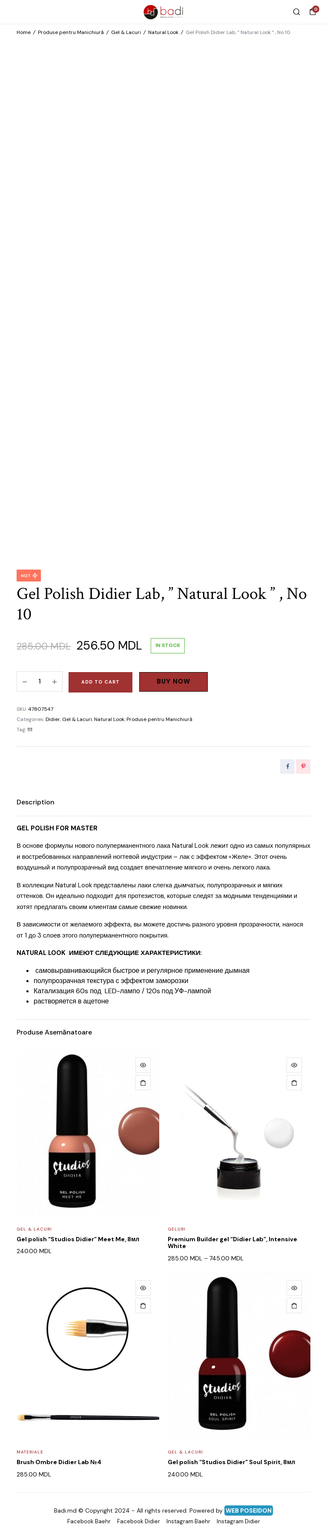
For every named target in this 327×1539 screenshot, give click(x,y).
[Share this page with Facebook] (287, 766)
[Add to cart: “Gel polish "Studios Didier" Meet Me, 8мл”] (143, 1082)
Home (24, 32)
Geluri (177, 1229)
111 (29, 729)
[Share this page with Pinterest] (303, 766)
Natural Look (163, 32)
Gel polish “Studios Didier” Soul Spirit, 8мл (231, 1462)
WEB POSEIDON (249, 1510)
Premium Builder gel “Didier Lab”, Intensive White (232, 1242)
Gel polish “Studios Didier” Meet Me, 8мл (78, 1239)
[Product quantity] (40, 681)
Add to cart (100, 682)
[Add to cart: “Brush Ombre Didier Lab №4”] (143, 1305)
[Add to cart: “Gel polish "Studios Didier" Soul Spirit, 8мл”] (294, 1305)
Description (35, 802)
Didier (53, 719)
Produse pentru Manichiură (71, 32)
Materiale (30, 1452)
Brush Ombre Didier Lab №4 (59, 1462)
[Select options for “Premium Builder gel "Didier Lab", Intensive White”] (294, 1082)
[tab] (35, 802)
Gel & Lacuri (126, 32)
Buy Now (173, 681)
